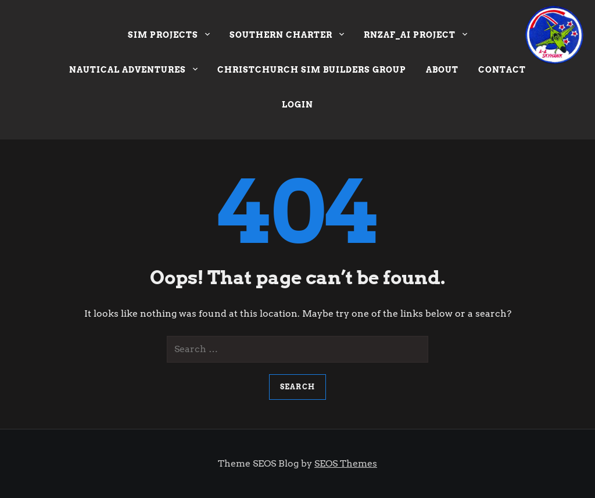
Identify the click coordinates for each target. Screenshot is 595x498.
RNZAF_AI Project (415, 36)
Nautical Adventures (133, 71)
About (442, 69)
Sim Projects (169, 36)
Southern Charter (287, 36)
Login (297, 104)
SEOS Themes (345, 463)
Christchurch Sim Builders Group (311, 69)
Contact (502, 69)
